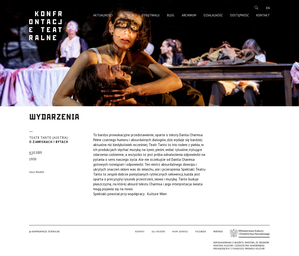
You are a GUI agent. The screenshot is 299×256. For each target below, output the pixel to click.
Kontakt (263, 15)
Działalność (213, 15)
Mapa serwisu (180, 231)
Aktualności (103, 15)
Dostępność (239, 15)
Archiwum (189, 15)
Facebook (200, 231)
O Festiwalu (151, 15)
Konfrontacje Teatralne (45, 25)
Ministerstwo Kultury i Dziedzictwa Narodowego (250, 233)
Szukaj (256, 8)
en (268, 8)
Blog (170, 15)
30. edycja (127, 15)
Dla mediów (158, 231)
